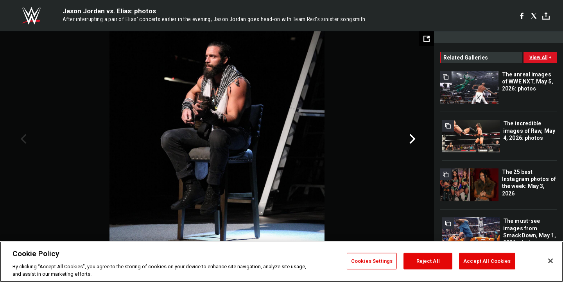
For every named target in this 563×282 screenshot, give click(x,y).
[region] (281, 261)
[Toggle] (546, 16)
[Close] (550, 260)
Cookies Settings (372, 261)
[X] (534, 16)
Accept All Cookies (487, 261)
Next (411, 139)
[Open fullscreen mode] (426, 38)
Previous (22, 139)
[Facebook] (522, 16)
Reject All (428, 261)
